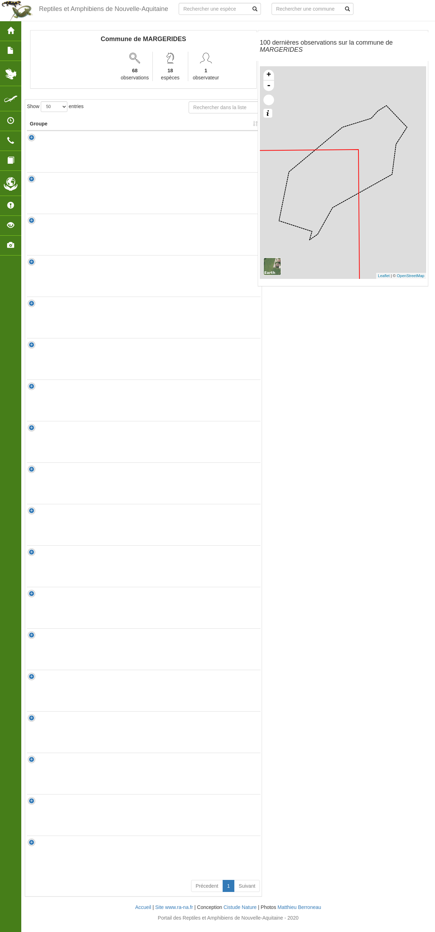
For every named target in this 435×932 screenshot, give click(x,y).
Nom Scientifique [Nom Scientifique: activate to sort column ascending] (92, 131)
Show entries (55, 106)
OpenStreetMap (410, 276)
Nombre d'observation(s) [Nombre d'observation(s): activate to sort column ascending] (164, 127)
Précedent (207, 893)
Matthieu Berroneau (299, 914)
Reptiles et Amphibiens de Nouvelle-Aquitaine (103, 8)
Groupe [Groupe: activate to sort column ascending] (39, 131)
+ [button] (269, 75)
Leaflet (384, 276)
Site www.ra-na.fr (174, 914)
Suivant (247, 893)
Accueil (143, 914)
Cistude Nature (240, 914)
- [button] (268, 85)
